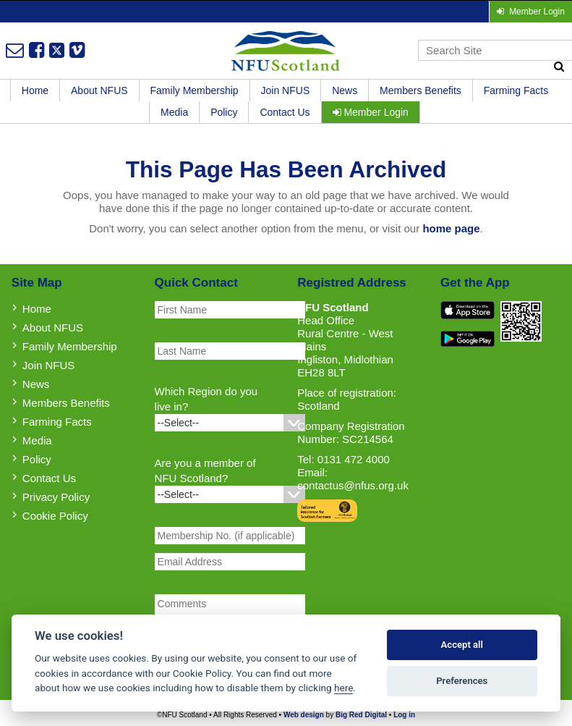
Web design (303, 715)
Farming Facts (516, 90)
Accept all (462, 644)
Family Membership (194, 90)
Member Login (371, 112)
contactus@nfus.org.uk (353, 485)
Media (174, 112)
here (343, 687)
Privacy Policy (56, 497)
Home (35, 90)
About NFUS (99, 90)
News (344, 90)
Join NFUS (285, 90)
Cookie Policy (55, 516)
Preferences (461, 680)
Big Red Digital (361, 715)
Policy (223, 112)
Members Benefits (420, 90)
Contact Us (285, 112)
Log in (404, 715)
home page (450, 228)
